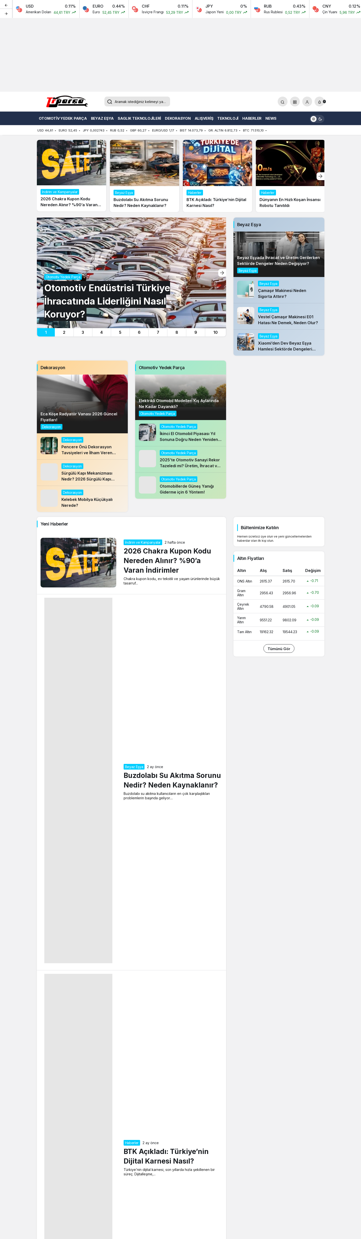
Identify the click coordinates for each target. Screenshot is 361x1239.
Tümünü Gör (279, 648)
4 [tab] (101, 332)
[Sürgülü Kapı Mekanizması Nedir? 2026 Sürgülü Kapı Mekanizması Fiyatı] (82, 473)
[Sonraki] (6, 13)
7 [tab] (158, 332)
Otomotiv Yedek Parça (157, 413)
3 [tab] (83, 332)
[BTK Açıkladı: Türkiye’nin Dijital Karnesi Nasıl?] (217, 176)
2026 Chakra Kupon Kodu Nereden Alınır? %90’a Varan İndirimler (167, 560)
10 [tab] (215, 332)
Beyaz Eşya (248, 270)
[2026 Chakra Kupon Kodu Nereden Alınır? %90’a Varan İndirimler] (71, 175)
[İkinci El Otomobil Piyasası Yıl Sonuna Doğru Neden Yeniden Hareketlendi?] (180, 433)
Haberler (132, 1143)
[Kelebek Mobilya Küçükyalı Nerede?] (82, 499)
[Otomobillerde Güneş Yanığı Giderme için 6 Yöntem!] (180, 486)
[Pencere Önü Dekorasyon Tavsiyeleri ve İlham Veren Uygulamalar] (82, 446)
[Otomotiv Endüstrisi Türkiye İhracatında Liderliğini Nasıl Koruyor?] (131, 273)
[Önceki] (6, 4)
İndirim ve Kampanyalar (143, 542)
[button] (295, 101)
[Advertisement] (180, 54)
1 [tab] (46, 332)
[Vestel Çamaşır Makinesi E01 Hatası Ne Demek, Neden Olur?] (278, 316)
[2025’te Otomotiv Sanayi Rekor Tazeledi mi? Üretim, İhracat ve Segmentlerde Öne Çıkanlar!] (180, 459)
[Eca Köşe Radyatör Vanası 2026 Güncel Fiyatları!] (82, 404)
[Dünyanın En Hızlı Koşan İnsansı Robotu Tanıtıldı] (290, 176)
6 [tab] (139, 332)
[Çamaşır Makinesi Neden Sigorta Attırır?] (278, 290)
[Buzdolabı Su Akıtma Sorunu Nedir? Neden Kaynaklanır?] (144, 176)
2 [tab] (64, 332)
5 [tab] (120, 332)
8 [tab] (176, 332)
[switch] (317, 118)
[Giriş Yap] (307, 101)
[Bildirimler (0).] (319, 101)
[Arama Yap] (283, 101)
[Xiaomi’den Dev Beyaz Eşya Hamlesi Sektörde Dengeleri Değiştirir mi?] (278, 343)
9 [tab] (195, 332)
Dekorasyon (51, 427)
